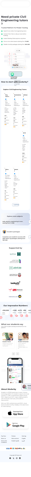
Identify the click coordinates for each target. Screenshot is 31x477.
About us (3, 438)
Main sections (15, 438)
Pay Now (3, 436)
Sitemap (24, 436)
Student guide (15, 441)
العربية (23, 441)
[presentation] (13, 353)
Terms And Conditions (4, 441)
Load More (16, 204)
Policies (13, 436)
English (24, 438)
